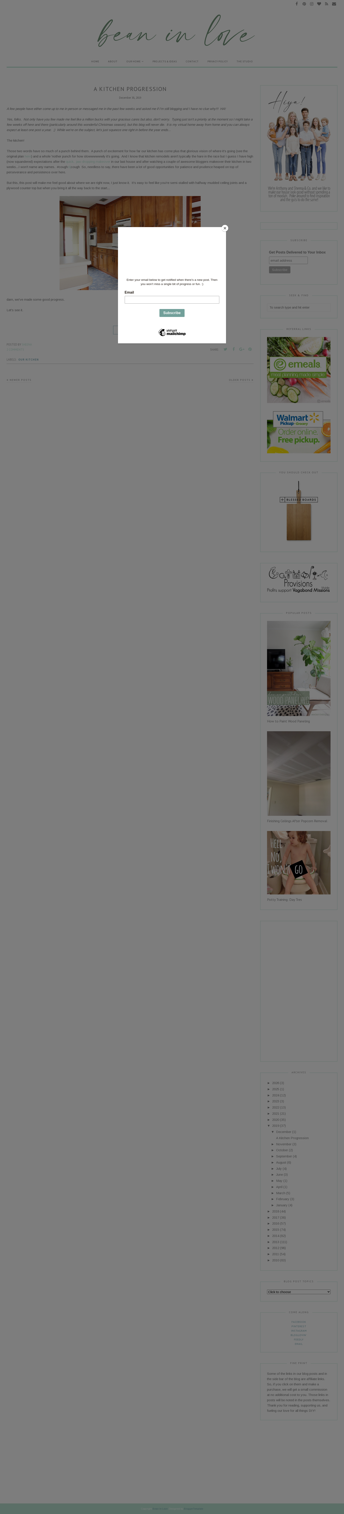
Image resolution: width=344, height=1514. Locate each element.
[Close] (225, 228)
